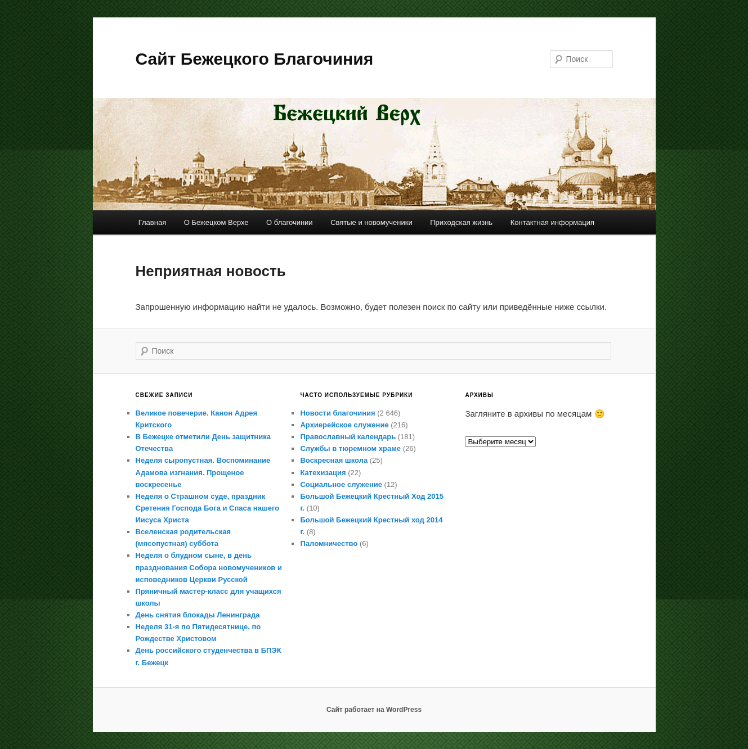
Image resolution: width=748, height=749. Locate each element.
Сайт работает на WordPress (374, 710)
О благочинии (289, 222)
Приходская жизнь (461, 222)
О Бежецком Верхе (216, 222)
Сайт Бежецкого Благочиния (255, 58)
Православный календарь (348, 436)
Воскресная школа (334, 460)
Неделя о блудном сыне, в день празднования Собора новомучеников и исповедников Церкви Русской (209, 567)
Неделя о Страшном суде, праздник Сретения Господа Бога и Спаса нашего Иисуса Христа (208, 508)
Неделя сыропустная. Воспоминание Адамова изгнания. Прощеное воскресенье (203, 472)
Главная (152, 222)
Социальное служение (341, 484)
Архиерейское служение (344, 425)
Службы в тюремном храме (350, 448)
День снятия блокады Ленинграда (198, 615)
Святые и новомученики (371, 222)
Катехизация (323, 472)
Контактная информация (552, 222)
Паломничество (328, 543)
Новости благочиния (337, 413)
